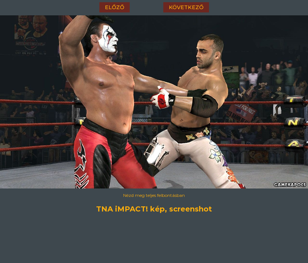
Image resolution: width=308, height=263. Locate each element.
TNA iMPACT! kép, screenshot (154, 209)
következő (186, 7)
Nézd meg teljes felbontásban (154, 195)
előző (114, 7)
